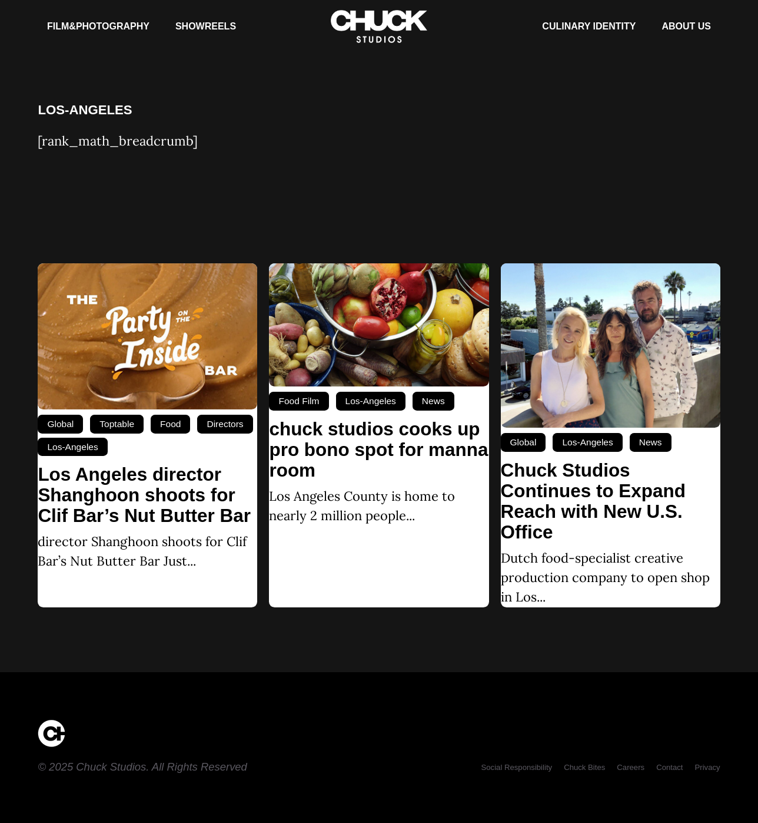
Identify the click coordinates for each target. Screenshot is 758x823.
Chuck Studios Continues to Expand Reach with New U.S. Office (593, 501)
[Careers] (630, 767)
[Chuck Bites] (584, 767)
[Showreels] (205, 26)
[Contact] (669, 767)
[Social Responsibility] (516, 767)
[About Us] (686, 26)
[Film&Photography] (98, 26)
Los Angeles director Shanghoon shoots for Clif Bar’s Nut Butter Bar (144, 495)
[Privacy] (707, 767)
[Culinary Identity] (589, 26)
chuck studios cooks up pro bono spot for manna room (378, 450)
